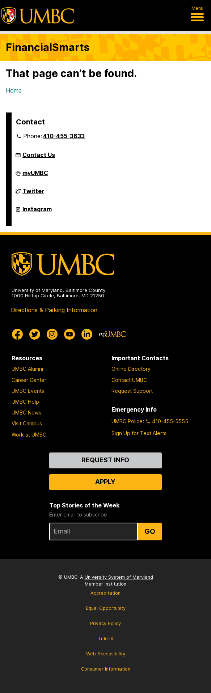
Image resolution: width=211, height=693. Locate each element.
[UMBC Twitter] (35, 334)
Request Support (132, 391)
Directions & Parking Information (54, 310)
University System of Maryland (119, 577)
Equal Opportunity (106, 608)
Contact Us (38, 154)
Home (14, 90)
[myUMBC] (112, 334)
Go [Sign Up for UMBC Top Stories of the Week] (149, 531)
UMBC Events (28, 391)
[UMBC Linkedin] (87, 334)
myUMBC (35, 175)
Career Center (29, 380)
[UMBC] (37, 15)
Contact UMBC (129, 380)
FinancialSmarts (47, 47)
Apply (105, 481)
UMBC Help (25, 402)
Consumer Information (105, 669)
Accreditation (105, 593)
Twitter (33, 193)
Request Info (105, 460)
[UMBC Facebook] (17, 334)
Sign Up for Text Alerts (138, 433)
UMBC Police (127, 421)
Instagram (37, 211)
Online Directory (131, 369)
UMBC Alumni (27, 369)
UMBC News (26, 412)
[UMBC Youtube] (69, 334)
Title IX (105, 638)
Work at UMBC (29, 434)
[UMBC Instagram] (52, 334)
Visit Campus (27, 423)
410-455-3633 (64, 136)
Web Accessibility (105, 653)
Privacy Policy (105, 623)
